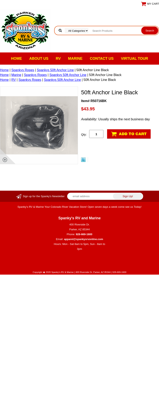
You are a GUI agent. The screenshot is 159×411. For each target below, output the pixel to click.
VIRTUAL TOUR (134, 59)
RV (58, 59)
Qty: (84, 134)
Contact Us (102, 59)
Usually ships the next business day (115, 119)
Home (16, 59)
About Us (38, 59)
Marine (75, 59)
